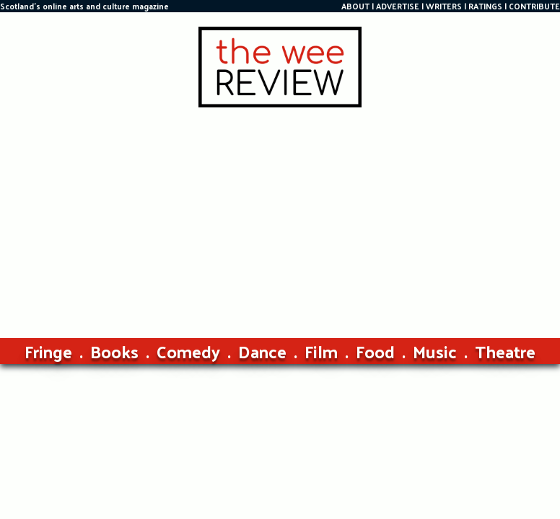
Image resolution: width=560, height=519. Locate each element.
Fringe (48, 351)
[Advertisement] (280, 215)
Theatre (505, 351)
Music (435, 351)
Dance (262, 351)
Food (375, 351)
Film (321, 351)
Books (114, 351)
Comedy (188, 351)
